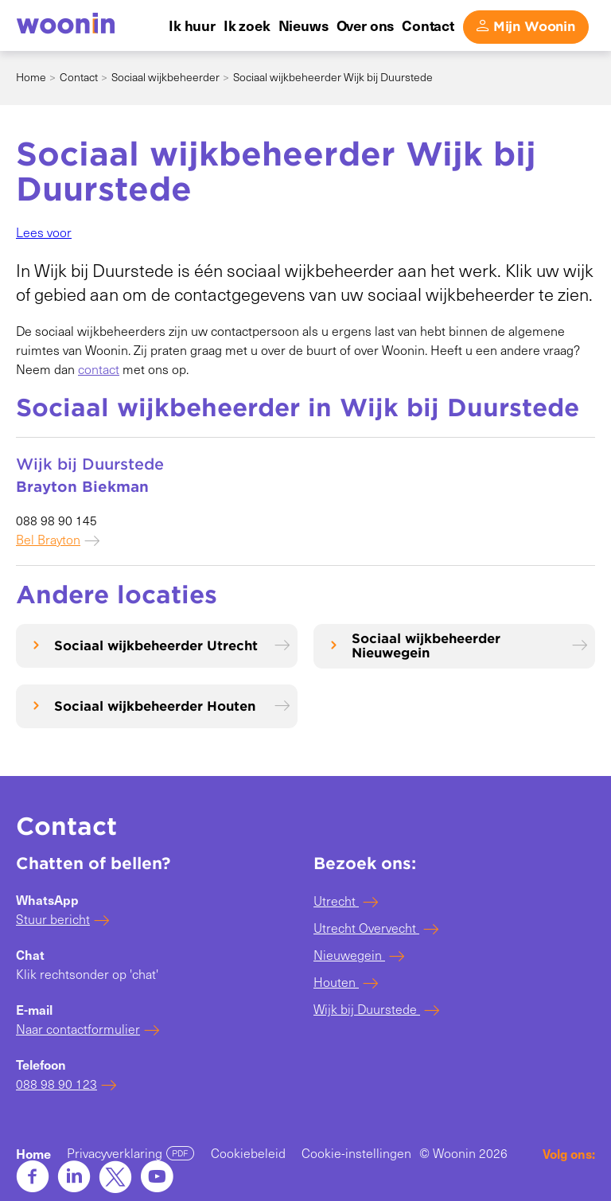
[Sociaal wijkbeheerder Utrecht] (157, 646)
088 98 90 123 (56, 1083)
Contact (79, 76)
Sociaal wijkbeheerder (165, 76)
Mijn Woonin (534, 26)
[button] (44, 232)
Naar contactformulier (78, 1028)
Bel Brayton (48, 539)
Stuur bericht (53, 918)
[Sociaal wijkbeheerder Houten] (157, 706)
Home (31, 76)
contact (98, 369)
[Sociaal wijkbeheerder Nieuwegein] (454, 646)
